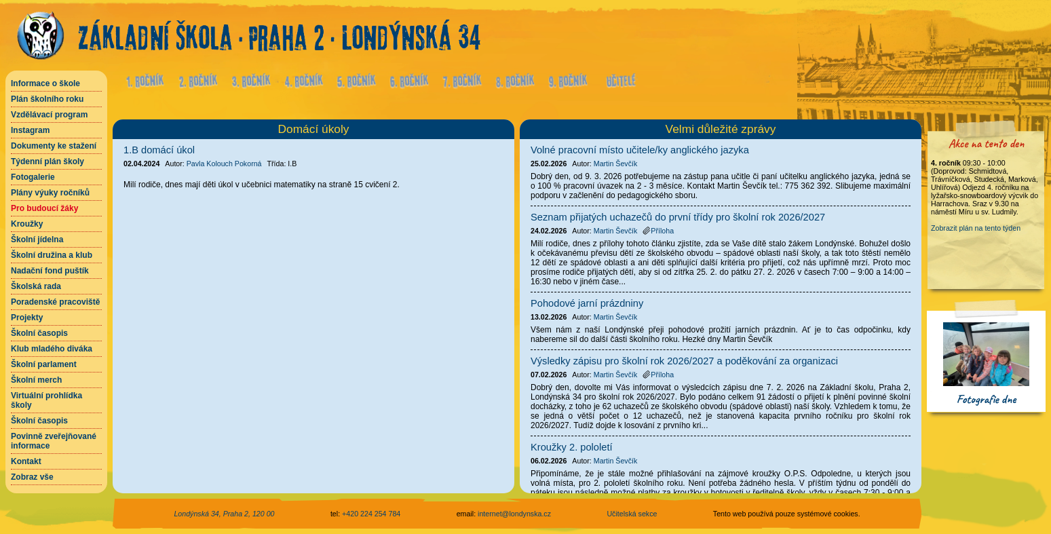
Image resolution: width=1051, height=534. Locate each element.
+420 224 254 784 (371, 514)
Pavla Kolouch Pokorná (224, 163)
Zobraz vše (32, 477)
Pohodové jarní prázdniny (587, 303)
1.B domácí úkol (159, 150)
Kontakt (26, 461)
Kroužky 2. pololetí (572, 447)
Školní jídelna (37, 239)
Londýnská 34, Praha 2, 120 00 (224, 514)
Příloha (658, 231)
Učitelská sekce (632, 514)
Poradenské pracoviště (55, 302)
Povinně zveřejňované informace (53, 441)
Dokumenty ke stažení (53, 146)
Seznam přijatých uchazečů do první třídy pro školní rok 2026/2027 (678, 217)
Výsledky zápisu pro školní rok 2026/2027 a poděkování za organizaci (684, 361)
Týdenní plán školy (47, 161)
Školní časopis (39, 333)
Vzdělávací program (49, 114)
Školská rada (36, 286)
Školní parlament (44, 364)
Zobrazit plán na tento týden (975, 228)
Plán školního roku (47, 99)
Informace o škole (45, 83)
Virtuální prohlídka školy (46, 400)
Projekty (27, 317)
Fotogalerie (33, 177)
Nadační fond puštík (50, 270)
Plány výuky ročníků (50, 192)
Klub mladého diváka (51, 349)
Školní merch (36, 380)
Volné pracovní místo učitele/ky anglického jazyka (640, 150)
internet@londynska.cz (514, 514)
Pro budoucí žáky (44, 208)
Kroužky (27, 224)
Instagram (30, 130)
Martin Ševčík (616, 163)
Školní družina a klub (51, 255)
